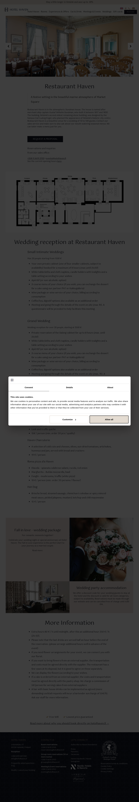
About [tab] (110, 387)
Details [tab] (69, 387)
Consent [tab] (29, 387)
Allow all (109, 419)
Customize (69, 419)
